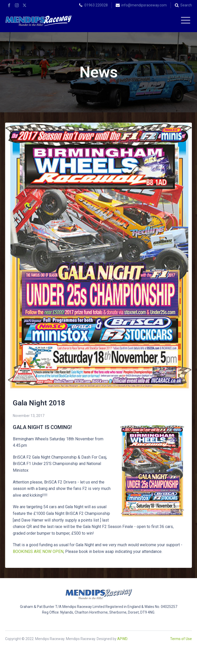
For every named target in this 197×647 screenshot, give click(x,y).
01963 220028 (96, 5)
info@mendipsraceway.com (144, 5)
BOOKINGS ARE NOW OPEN (38, 551)
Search (186, 5)
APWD (122, 639)
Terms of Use (181, 639)
